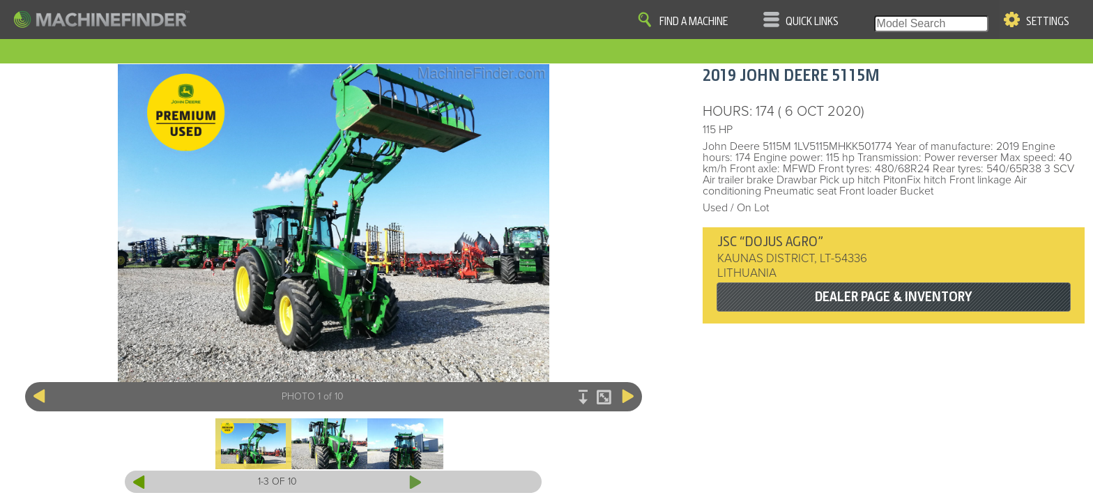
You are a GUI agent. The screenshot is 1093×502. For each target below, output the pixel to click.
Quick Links (812, 21)
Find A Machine (693, 21)
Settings (1047, 21)
